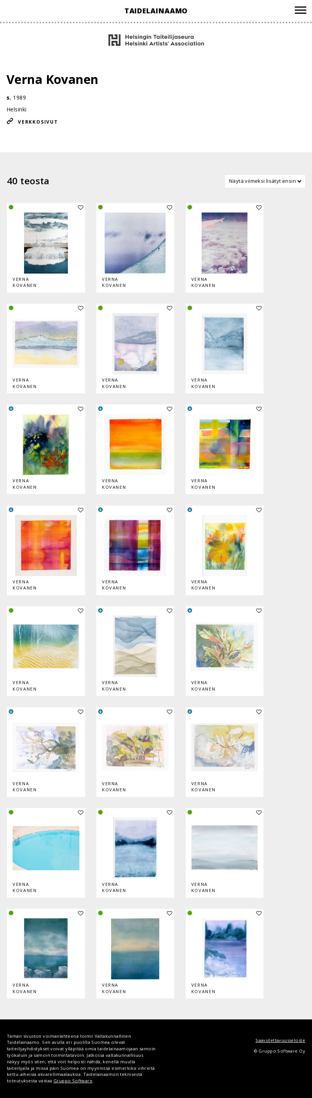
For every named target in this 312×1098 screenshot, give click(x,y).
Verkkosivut (38, 122)
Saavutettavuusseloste (280, 1040)
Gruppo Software (72, 1081)
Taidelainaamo (156, 10)
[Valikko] (300, 11)
